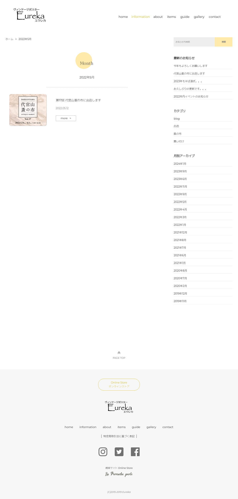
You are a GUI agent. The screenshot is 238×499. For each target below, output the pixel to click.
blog (177, 118)
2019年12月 (180, 293)
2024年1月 (180, 163)
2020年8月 (180, 270)
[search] (194, 42)
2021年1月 (179, 263)
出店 (176, 126)
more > (66, 118)
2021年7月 (180, 247)
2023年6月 (180, 179)
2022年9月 (180, 194)
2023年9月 (180, 171)
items (171, 17)
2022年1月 (180, 224)
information (140, 17)
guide (184, 17)
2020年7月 (180, 278)
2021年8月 (180, 240)
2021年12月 (180, 232)
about (158, 17)
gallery (199, 17)
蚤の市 (177, 133)
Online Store (119, 384)
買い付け (179, 141)
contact (215, 17)
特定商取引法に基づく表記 (119, 436)
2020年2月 (180, 286)
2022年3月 (180, 217)
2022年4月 (180, 209)
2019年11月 (180, 301)
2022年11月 (180, 186)
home (123, 17)
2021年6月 (180, 255)
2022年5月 (180, 202)
